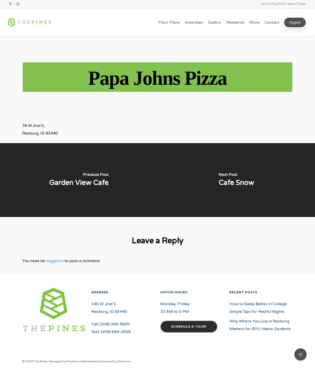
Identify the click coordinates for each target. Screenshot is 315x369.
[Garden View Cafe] (79, 180)
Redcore (124, 361)
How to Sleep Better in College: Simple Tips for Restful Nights (258, 308)
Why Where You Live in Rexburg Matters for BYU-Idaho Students (260, 325)
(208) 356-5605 (115, 324)
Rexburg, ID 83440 (109, 311)
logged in (54, 260)
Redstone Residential (82, 361)
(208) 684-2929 (116, 331)
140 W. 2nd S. (104, 304)
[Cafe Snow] (236, 180)
